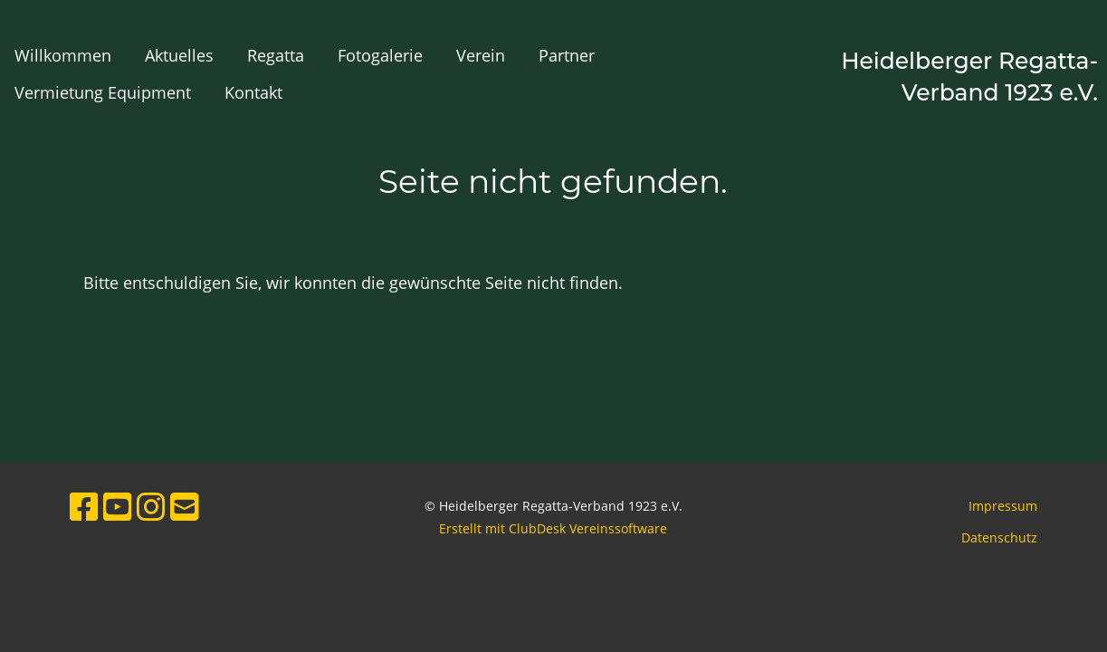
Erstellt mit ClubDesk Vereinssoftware (553, 528)
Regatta (275, 55)
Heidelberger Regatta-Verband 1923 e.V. (969, 76)
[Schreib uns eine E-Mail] (184, 506)
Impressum (1003, 505)
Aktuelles (179, 55)
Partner (567, 55)
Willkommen (62, 55)
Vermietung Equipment (102, 92)
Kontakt (253, 92)
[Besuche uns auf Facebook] (84, 506)
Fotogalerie (380, 55)
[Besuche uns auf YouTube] (117, 506)
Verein (480, 55)
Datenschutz (999, 537)
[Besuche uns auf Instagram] (151, 506)
